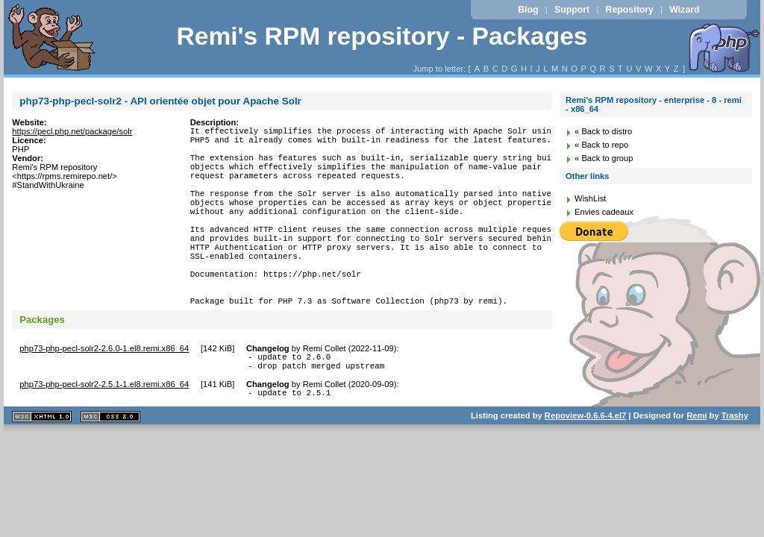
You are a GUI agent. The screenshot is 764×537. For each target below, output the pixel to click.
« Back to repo (601, 144)
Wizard (684, 9)
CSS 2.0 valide (110, 468)
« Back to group (603, 158)
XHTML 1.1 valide (42, 468)
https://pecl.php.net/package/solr (72, 131)
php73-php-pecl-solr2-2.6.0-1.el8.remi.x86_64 (104, 393)
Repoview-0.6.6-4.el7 (585, 466)
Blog (528, 9)
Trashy (734, 466)
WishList (590, 198)
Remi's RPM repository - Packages (381, 36)
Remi (696, 466)
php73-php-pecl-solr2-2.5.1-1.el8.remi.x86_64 (104, 433)
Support (571, 9)
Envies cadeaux (603, 211)
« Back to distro (603, 131)
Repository (630, 9)
